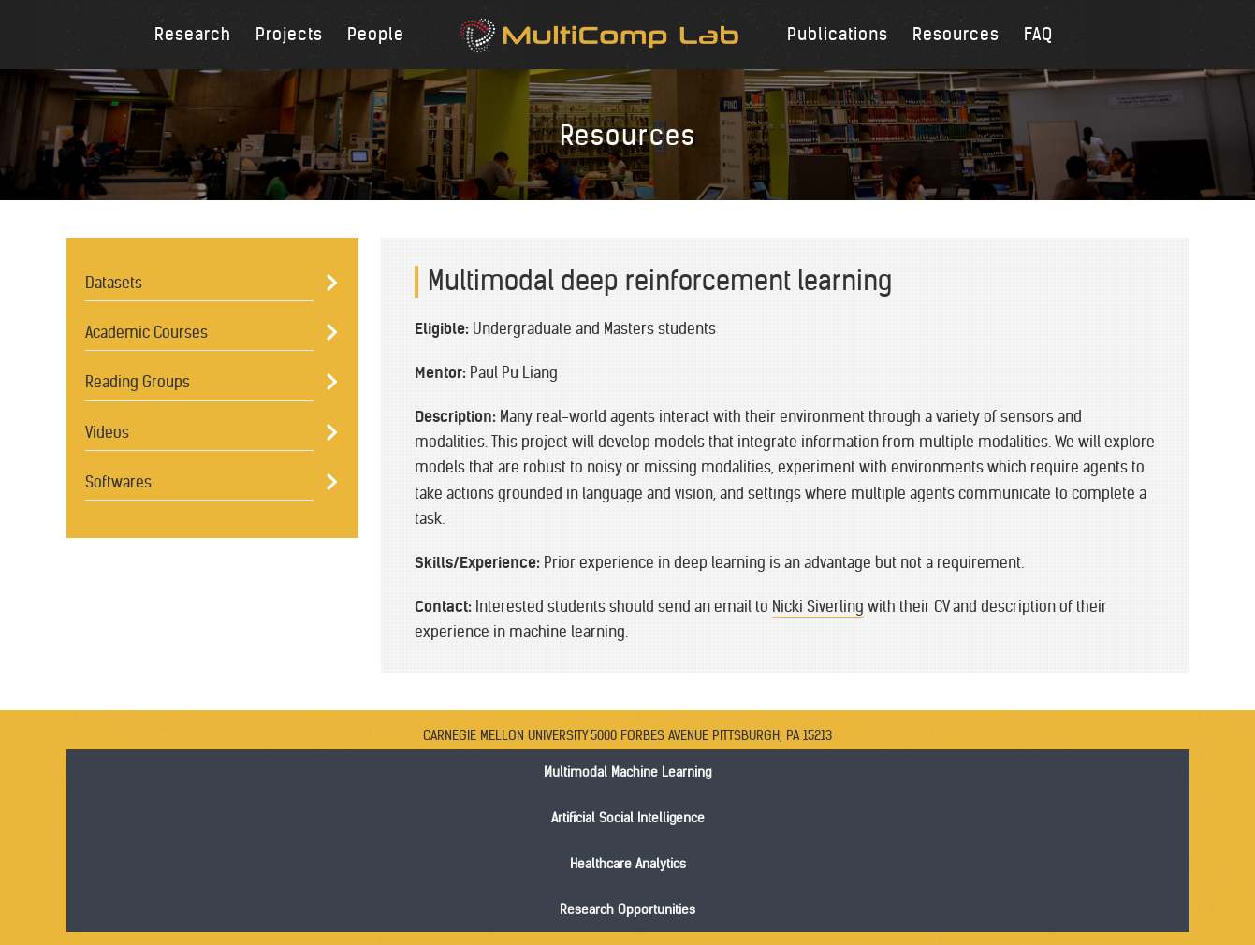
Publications (837, 34)
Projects (289, 34)
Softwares (118, 481)
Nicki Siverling (818, 606)
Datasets (113, 282)
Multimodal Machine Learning (627, 771)
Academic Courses (146, 332)
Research (192, 34)
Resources (956, 34)
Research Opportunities (627, 909)
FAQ (1038, 34)
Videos (107, 432)
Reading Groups (137, 381)
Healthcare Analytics (628, 863)
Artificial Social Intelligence (628, 817)
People (375, 34)
